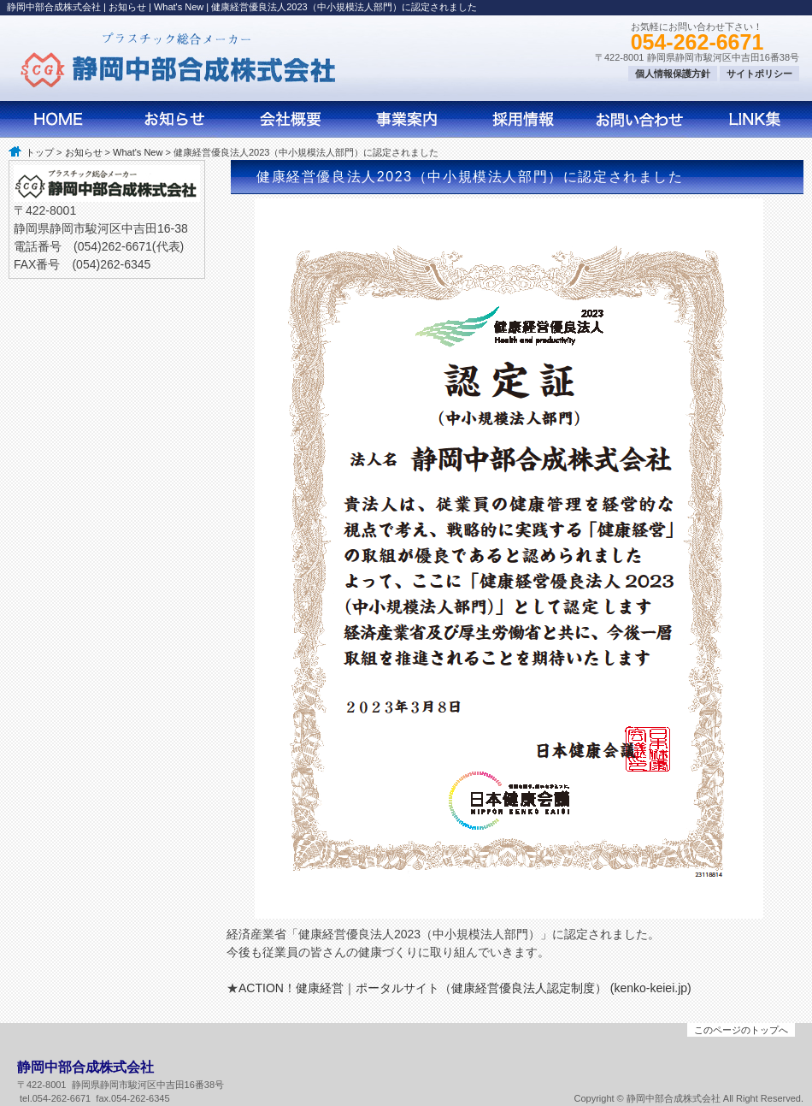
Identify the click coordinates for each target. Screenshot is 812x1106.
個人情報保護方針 (672, 73)
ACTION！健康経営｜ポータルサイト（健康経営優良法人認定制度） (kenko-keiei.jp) (464, 988)
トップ (40, 152)
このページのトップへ (741, 1030)
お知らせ (84, 152)
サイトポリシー (759, 73)
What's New (137, 152)
